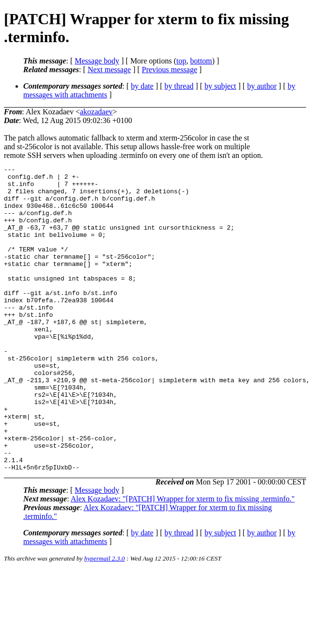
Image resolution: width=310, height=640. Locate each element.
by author (262, 86)
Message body (97, 61)
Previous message (169, 69)
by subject (220, 86)
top (181, 61)
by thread (179, 86)
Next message (109, 69)
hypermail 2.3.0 (104, 619)
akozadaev (96, 112)
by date (142, 86)
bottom (201, 61)
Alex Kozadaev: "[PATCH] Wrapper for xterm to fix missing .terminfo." (183, 560)
